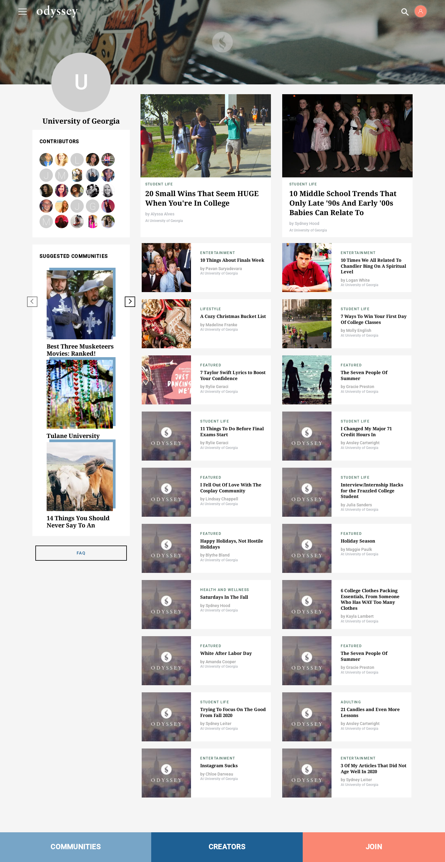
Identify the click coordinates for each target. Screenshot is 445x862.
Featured (210, 365)
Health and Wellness (224, 590)
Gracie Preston (360, 386)
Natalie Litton (108, 206)
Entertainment (217, 253)
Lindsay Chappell (222, 499)
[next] (130, 302)
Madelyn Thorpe (46, 221)
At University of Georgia (164, 221)
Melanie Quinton (92, 175)
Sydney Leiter (218, 723)
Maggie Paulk (359, 549)
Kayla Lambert (360, 616)
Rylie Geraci (217, 386)
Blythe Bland (108, 190)
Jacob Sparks (92, 190)
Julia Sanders (46, 175)
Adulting (351, 702)
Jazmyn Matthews (77, 206)
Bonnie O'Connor (77, 190)
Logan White (358, 280)
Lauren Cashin (77, 160)
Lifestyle (210, 309)
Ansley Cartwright (363, 442)
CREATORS (227, 847)
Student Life (159, 184)
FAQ (81, 553)
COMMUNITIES (76, 847)
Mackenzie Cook (77, 221)
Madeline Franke (221, 324)
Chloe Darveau (219, 774)
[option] (81, 313)
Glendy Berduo (92, 206)
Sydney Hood (307, 223)
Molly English (358, 330)
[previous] (32, 302)
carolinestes (61, 221)
